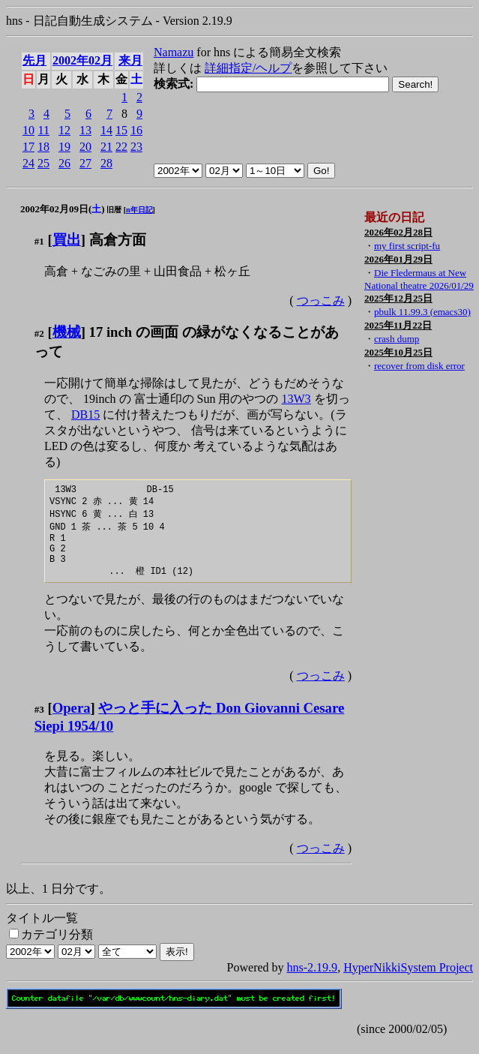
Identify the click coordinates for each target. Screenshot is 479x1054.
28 (106, 163)
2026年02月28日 (398, 232)
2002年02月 (82, 60)
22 (121, 146)
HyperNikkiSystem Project (408, 979)
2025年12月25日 (398, 298)
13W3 (295, 398)
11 (43, 130)
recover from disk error (419, 365)
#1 (39, 241)
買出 (66, 240)
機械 (66, 332)
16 (136, 130)
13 (85, 130)
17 (28, 146)
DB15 (85, 414)
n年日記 (139, 210)
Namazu (173, 52)
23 (136, 146)
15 (121, 130)
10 (28, 130)
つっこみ (321, 300)
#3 (39, 721)
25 (43, 163)
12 (64, 130)
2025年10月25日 (398, 352)
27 (85, 163)
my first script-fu (407, 245)
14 (106, 130)
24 (28, 163)
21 (106, 146)
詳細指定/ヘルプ (248, 68)
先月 (34, 60)
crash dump (396, 338)
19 (64, 146)
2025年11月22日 (398, 325)
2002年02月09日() (62, 209)
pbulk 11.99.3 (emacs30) (422, 311)
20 (85, 146)
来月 (130, 60)
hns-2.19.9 (312, 979)
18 (43, 146)
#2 (39, 333)
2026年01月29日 (398, 259)
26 (64, 163)
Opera (71, 720)
